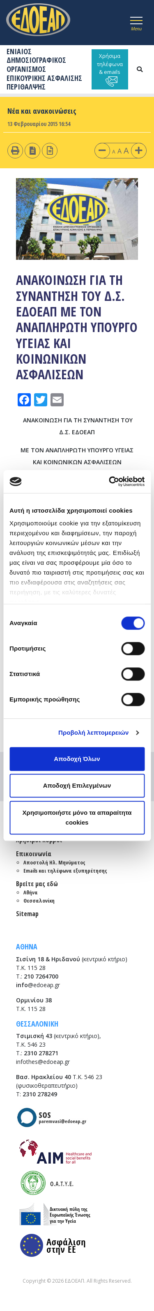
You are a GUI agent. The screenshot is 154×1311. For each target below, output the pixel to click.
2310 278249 (40, 1094)
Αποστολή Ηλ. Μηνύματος (54, 862)
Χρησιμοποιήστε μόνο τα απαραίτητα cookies (77, 817)
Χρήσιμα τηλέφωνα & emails (110, 69)
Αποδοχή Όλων (77, 758)
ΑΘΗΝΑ (26, 946)
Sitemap (27, 913)
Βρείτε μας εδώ (37, 883)
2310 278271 (41, 1053)
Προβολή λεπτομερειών (93, 732)
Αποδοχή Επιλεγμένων (77, 785)
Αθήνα (30, 892)
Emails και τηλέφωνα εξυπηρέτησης (65, 870)
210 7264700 (41, 976)
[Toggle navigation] (136, 22)
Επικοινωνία (33, 853)
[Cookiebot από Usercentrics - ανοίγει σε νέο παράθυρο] (110, 481)
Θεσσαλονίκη (39, 900)
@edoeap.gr (38, 985)
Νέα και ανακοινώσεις (41, 111)
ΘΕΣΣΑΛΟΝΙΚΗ (37, 1024)
